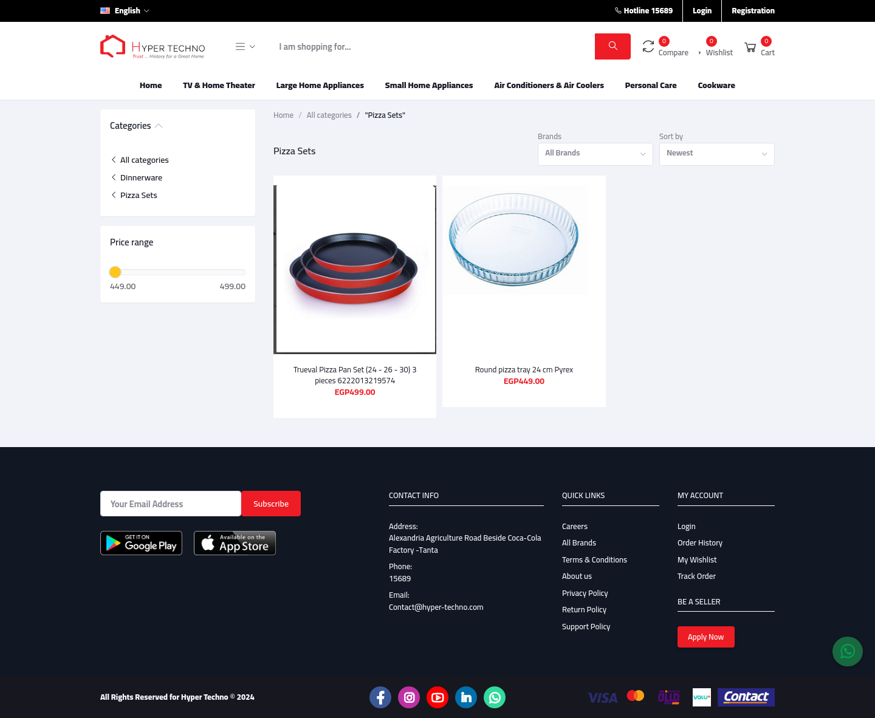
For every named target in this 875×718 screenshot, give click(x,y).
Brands (549, 137)
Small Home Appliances (429, 85)
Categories (130, 126)
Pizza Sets (133, 195)
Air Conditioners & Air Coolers (549, 85)
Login (702, 10)
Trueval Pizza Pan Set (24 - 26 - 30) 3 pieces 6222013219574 (355, 375)
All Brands (579, 542)
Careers (575, 526)
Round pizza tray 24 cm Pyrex (524, 369)
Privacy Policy (585, 593)
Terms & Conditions (594, 559)
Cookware (716, 85)
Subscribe (271, 503)
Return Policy (584, 609)
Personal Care (651, 85)
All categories (139, 160)
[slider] (115, 272)
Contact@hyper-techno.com (436, 607)
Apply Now (706, 636)
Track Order (697, 576)
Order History (700, 542)
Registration (753, 10)
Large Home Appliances (320, 85)
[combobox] (595, 154)
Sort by (671, 137)
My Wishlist (697, 559)
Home (151, 85)
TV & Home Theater (219, 85)
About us (577, 576)
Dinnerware (136, 177)
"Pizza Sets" (385, 115)
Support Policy (586, 626)
